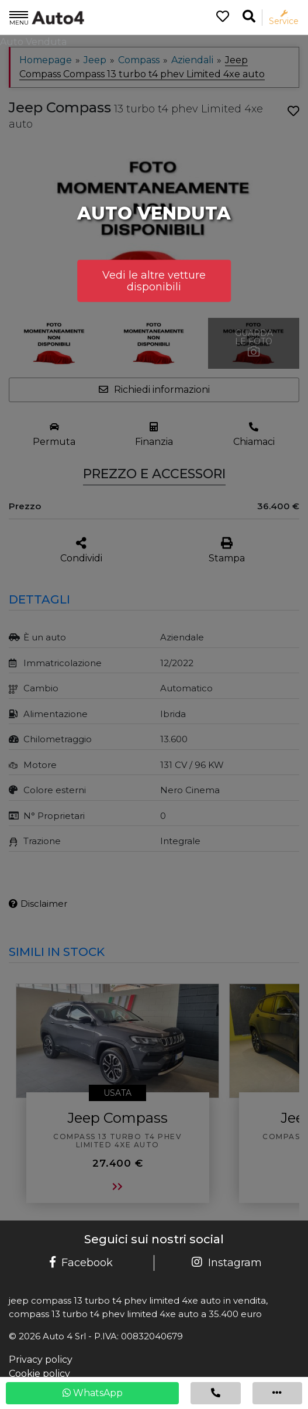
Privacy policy (40, 1359)
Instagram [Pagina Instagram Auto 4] (227, 1262)
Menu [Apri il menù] (19, 17)
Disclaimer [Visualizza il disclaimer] (38, 903)
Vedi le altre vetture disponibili (154, 281)
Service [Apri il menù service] (284, 18)
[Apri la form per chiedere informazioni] (154, 390)
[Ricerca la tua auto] (249, 16)
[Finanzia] (154, 434)
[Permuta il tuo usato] (54, 434)
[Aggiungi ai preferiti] (293, 111)
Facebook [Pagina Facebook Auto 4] (81, 1262)
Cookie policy (39, 1373)
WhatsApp (93, 1392)
